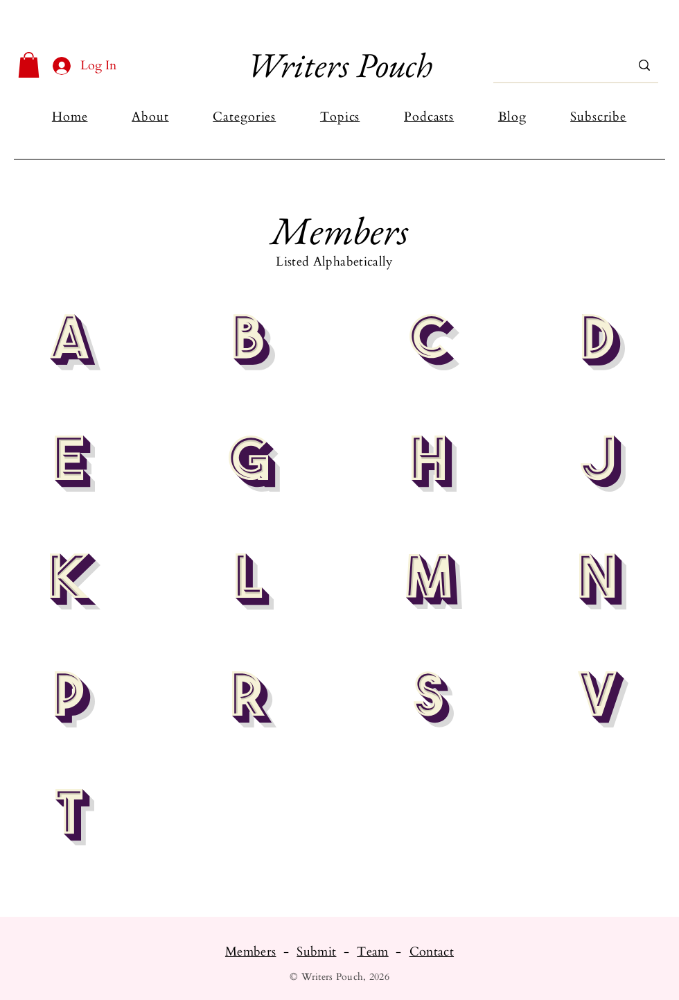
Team (372, 951)
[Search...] (556, 65)
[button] (28, 65)
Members (250, 951)
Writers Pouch (339, 64)
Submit (316, 951)
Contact (432, 951)
